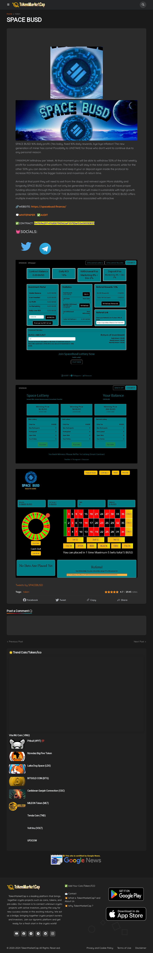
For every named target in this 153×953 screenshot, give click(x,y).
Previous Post (16, 641)
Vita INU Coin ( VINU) (19, 735)
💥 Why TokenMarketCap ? (79, 905)
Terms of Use (124, 947)
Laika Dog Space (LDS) (39, 765)
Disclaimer (140, 947)
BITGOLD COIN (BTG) (38, 778)
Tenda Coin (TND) (36, 815)
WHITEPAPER (27, 215)
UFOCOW (32, 840)
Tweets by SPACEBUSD (29, 585)
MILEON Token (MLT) (38, 803)
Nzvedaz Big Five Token (39, 753)
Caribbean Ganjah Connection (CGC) (46, 790)
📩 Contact (70, 893)
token (17, 14)
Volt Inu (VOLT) (35, 828)
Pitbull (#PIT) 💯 (35, 741)
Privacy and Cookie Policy (100, 947)
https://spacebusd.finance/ (48, 206)
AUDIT (44, 215)
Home (9, 14)
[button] (9, 4)
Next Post (139, 641)
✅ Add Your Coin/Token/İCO (80, 885)
